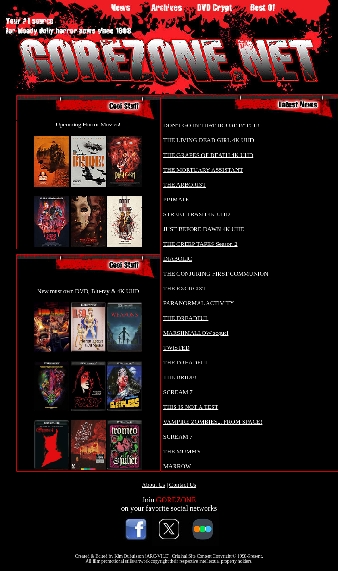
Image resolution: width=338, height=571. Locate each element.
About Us (153, 484)
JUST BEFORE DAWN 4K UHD (204, 229)
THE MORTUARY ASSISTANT (203, 169)
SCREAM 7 (178, 392)
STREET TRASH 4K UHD (196, 214)
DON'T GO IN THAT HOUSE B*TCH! (211, 125)
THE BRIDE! (180, 377)
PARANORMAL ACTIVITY (198, 303)
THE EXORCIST (184, 288)
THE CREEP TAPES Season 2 (200, 243)
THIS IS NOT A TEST (191, 406)
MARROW (177, 466)
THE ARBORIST (184, 184)
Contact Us (182, 484)
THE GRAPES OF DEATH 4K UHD (208, 154)
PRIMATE (176, 199)
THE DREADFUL (186, 317)
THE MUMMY (182, 451)
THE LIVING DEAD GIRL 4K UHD (208, 140)
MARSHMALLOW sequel (196, 332)
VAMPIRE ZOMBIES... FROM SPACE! (213, 421)
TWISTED (176, 347)
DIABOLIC (177, 258)
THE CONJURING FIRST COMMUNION (216, 273)
